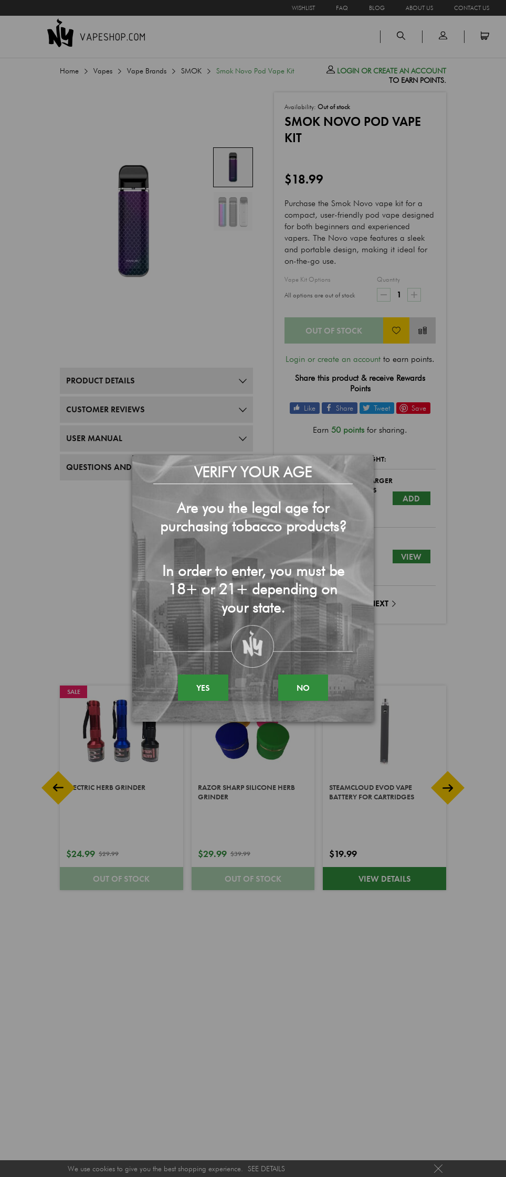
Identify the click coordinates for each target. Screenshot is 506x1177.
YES (203, 687)
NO (303, 687)
